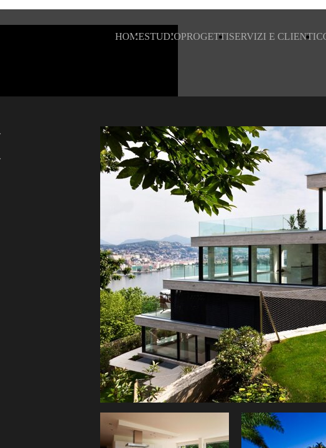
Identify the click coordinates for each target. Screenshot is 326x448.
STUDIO (162, 36)
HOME (129, 36)
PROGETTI (205, 36)
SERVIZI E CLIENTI (272, 36)
